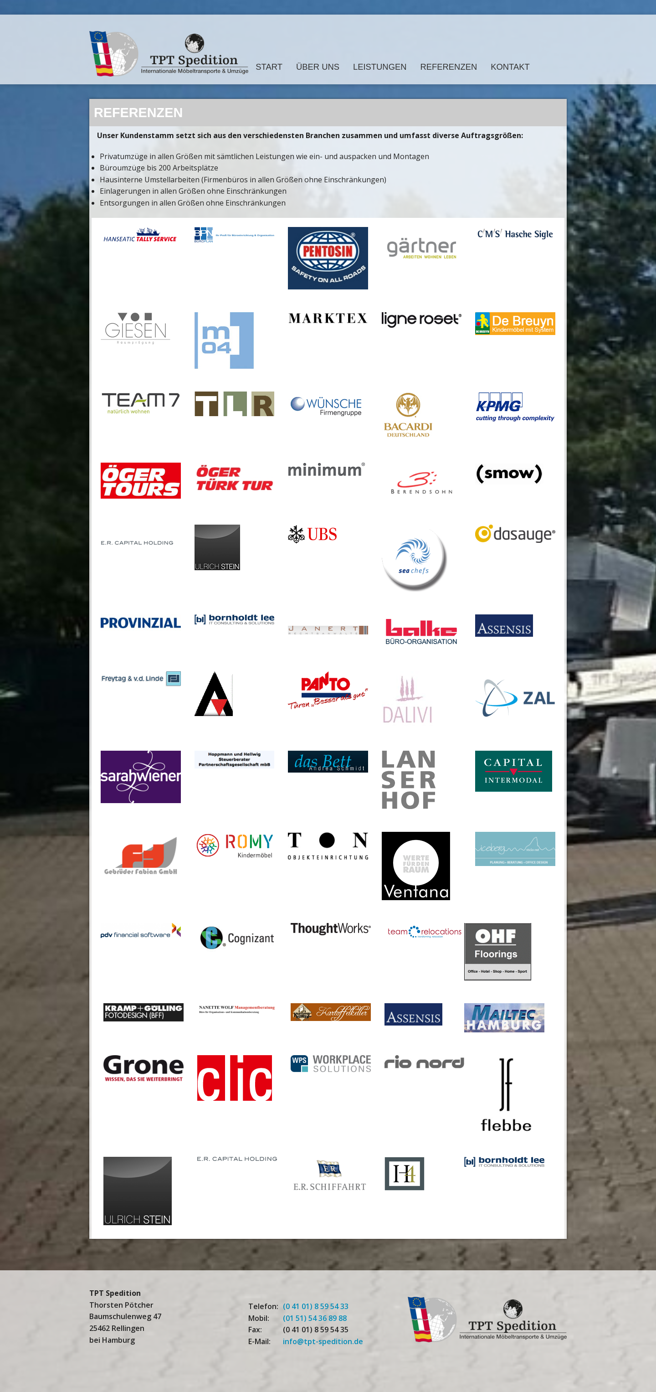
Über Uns (317, 67)
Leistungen (380, 67)
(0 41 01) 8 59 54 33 (315, 1306)
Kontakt (510, 67)
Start (269, 67)
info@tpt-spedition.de (323, 1341)
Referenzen (448, 67)
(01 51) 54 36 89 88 (315, 1318)
